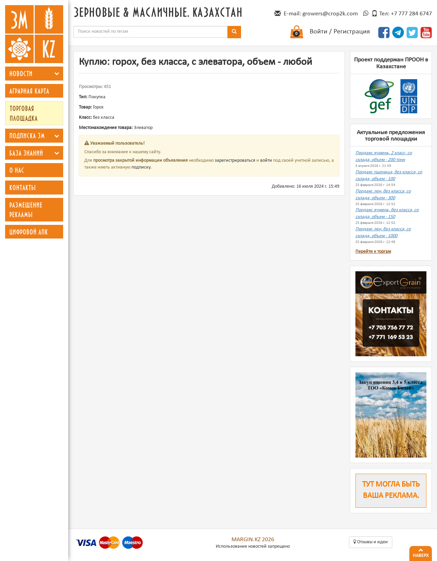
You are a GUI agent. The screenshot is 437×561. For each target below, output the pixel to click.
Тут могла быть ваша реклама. (391, 490)
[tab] (34, 74)
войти (266, 160)
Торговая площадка (24, 113)
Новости (20, 73)
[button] (56, 74)
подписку (141, 167)
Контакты (22, 187)
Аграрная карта (29, 90)
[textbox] (150, 31)
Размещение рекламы (25, 209)
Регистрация (352, 31)
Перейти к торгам (373, 251)
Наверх (420, 552)
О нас (16, 169)
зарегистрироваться (235, 160)
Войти (318, 31)
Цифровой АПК (28, 231)
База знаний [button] (26, 152)
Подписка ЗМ (27, 135)
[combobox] (150, 32)
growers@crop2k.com (330, 14)
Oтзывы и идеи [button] (370, 542)
